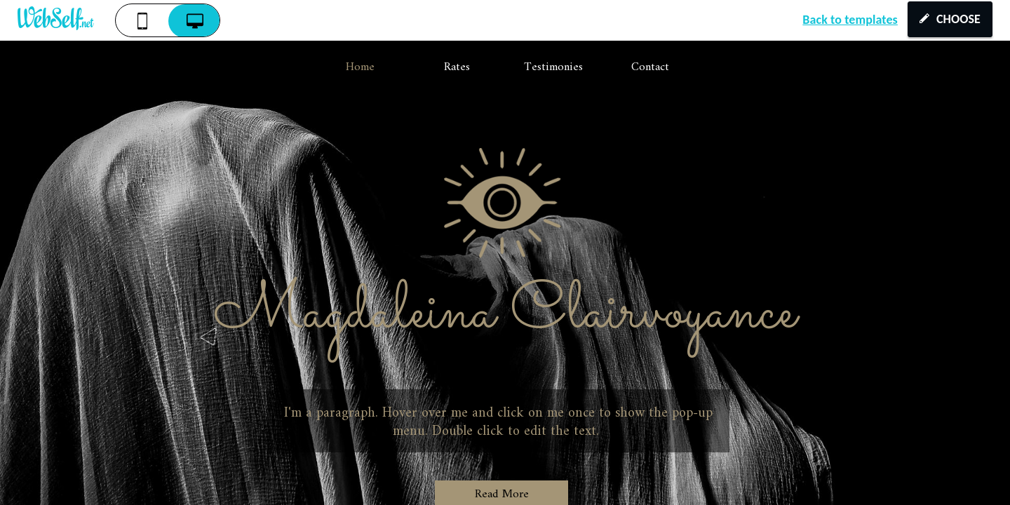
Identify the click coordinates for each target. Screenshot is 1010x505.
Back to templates (850, 19)
